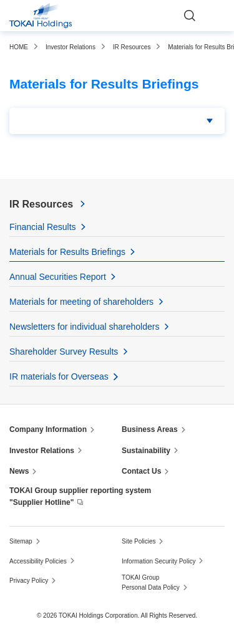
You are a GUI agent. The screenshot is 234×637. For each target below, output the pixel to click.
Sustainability (146, 450)
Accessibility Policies (38, 561)
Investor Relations (41, 450)
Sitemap (20, 541)
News (19, 471)
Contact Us (141, 471)
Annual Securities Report (57, 277)
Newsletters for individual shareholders (84, 327)
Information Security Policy (158, 561)
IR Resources (41, 204)
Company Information (48, 429)
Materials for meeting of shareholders (81, 302)
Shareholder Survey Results (63, 352)
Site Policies (138, 541)
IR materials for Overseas (59, 376)
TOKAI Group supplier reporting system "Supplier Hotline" (80, 496)
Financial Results (42, 227)
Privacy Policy (28, 580)
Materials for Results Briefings (67, 252)
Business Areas (150, 429)
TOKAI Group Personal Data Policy (151, 582)
